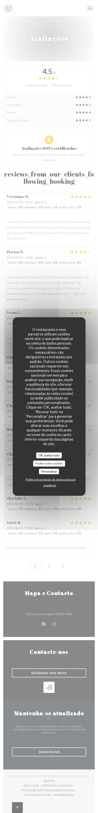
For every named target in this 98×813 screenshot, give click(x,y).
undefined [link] (49, 485)
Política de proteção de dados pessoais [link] (51, 479)
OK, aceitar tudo (49, 455)
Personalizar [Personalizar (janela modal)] (49, 471)
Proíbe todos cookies (49, 463)
